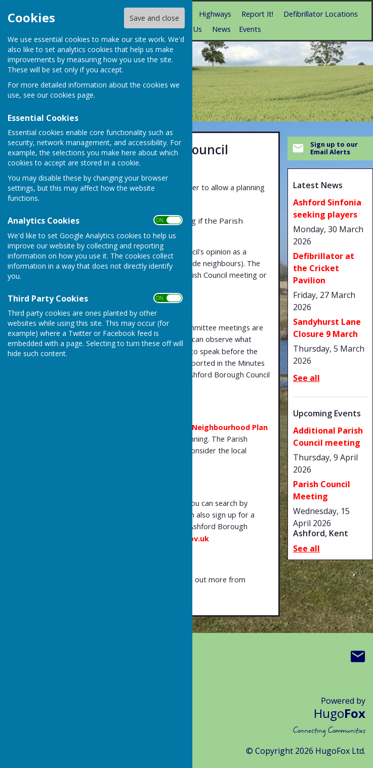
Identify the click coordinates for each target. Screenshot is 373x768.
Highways (215, 14)
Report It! (257, 14)
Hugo (339, 713)
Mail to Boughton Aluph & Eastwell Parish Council (357, 656)
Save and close (154, 18)
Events (250, 29)
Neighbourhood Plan (230, 427)
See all (306, 377)
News (221, 29)
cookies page (72, 95)
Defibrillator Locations (320, 14)
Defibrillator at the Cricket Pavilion (323, 268)
